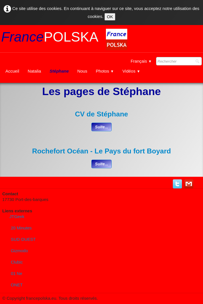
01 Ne (16, 273)
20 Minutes (21, 227)
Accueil (12, 71)
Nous (82, 71)
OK (110, 16)
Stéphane (59, 71)
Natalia (34, 71)
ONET (17, 284)
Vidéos (131, 71)
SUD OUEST (23, 239)
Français (141, 61)
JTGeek (16, 216)
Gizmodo (19, 250)
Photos (105, 71)
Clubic (17, 262)
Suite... (101, 127)
